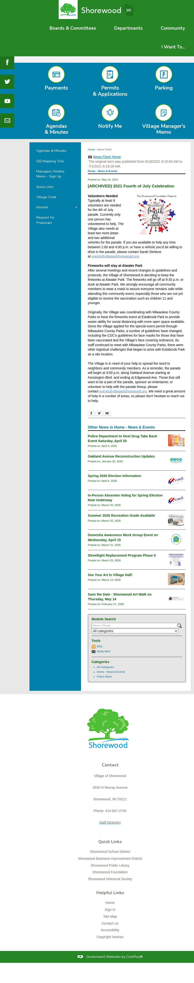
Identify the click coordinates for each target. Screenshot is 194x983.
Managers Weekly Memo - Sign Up (50, 174)
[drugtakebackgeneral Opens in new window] (176, 440)
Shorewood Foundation (110, 872)
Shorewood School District (110, 852)
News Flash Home (107, 157)
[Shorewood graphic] (110, 731)
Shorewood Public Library (110, 865)
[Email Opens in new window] (107, 414)
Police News (104, 676)
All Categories (105, 667)
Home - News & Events (111, 671)
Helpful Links (110, 893)
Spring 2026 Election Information (114, 476)
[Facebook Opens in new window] (91, 414)
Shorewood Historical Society (110, 879)
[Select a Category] (135, 631)
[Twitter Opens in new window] (99, 414)
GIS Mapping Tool (50, 161)
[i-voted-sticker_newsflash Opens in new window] (176, 480)
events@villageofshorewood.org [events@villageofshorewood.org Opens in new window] (115, 256)
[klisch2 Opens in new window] (176, 579)
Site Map (110, 916)
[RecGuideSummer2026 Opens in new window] (176, 520)
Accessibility (110, 930)
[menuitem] (73, 28)
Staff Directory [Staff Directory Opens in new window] (110, 822)
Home (91, 149)
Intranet (42, 207)
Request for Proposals (45, 220)
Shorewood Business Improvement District (110, 858)
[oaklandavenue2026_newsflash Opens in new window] (176, 461)
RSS (100, 646)
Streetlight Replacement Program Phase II (122, 555)
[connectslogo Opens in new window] (176, 539)
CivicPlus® (134, 956)
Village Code (46, 197)
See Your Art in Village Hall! (110, 575)
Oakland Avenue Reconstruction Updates (121, 456)
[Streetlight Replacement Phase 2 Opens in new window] (176, 560)
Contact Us (110, 923)
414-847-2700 (116, 811)
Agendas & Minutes (51, 150)
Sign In (110, 909)
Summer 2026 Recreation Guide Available (121, 515)
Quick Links (44, 186)
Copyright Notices (110, 937)
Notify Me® (103, 651)
